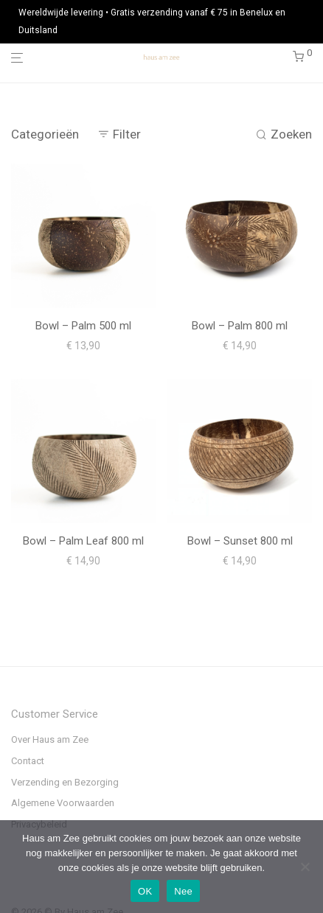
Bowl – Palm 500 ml (83, 325)
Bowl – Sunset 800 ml (240, 541)
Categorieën (45, 134)
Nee (183, 891)
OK (145, 891)
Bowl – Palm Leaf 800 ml (83, 541)
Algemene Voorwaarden (62, 802)
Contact (27, 760)
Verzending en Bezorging (65, 782)
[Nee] (304, 866)
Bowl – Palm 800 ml (240, 325)
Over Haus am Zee (49, 739)
